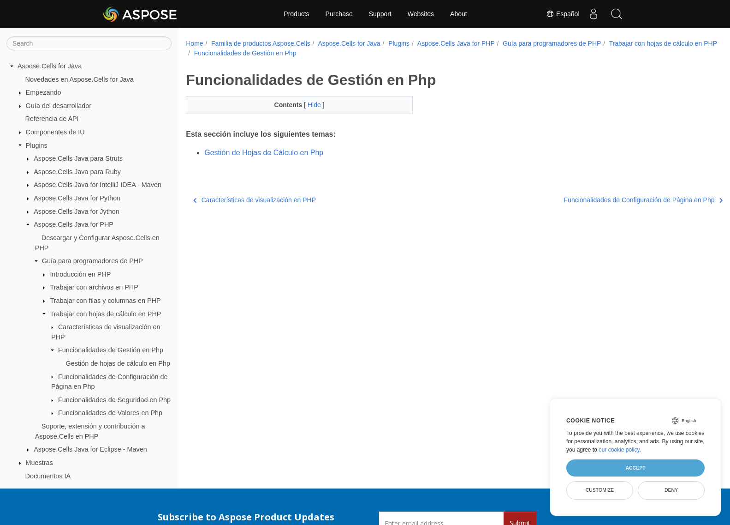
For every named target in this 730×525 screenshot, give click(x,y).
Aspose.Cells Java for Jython (76, 211)
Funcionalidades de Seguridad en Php (114, 400)
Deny (671, 490)
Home (194, 43)
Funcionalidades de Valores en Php (110, 412)
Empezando (43, 92)
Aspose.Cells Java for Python (77, 198)
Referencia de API (52, 118)
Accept (635, 468)
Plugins (36, 145)
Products (296, 14)
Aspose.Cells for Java (50, 66)
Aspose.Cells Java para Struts (78, 158)
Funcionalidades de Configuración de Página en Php (605, 200)
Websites (421, 14)
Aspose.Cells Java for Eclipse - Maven (90, 449)
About (458, 14)
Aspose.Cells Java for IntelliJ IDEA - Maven (97, 184)
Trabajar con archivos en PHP (94, 287)
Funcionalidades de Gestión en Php (110, 350)
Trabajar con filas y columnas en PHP (105, 300)
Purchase (339, 14)
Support (380, 14)
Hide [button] (307, 105)
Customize (600, 490)
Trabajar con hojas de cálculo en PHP (105, 314)
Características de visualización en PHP (254, 200)
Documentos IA (48, 476)
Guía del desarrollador (58, 105)
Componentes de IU (55, 132)
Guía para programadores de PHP (92, 261)
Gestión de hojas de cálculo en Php (118, 363)
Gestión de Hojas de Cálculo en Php (263, 153)
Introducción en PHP (80, 274)
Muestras (39, 462)
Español (562, 14)
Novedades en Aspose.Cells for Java (79, 79)
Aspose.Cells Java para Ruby (77, 171)
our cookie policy (619, 450)
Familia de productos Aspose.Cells (260, 43)
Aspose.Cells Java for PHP (73, 224)
